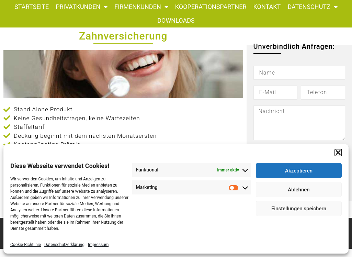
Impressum (98, 244)
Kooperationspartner (211, 6)
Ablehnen (298, 190)
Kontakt (267, 6)
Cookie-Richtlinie (25, 244)
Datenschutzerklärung (64, 244)
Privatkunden (81, 6)
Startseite (31, 6)
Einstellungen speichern (298, 208)
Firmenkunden (141, 6)
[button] (338, 152)
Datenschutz (312, 6)
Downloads (176, 20)
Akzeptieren (299, 171)
